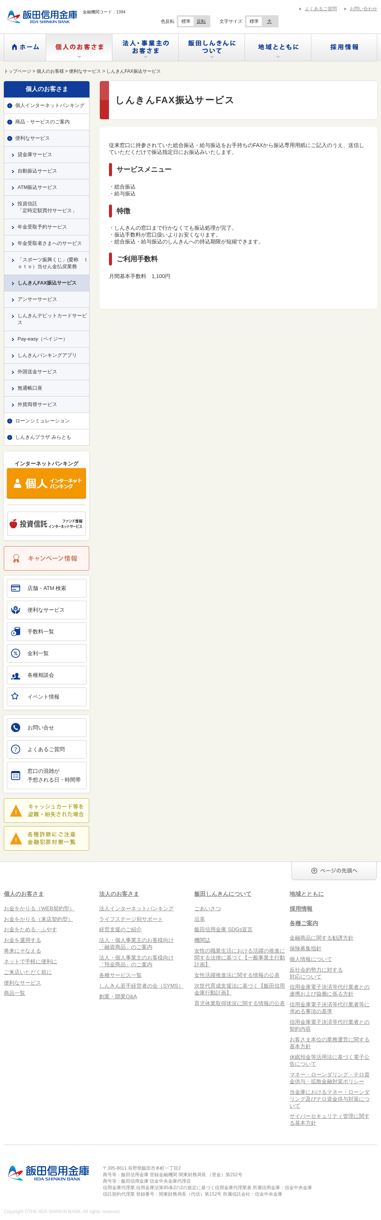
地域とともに (278, 47)
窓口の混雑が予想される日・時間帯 (46, 775)
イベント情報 (35, 696)
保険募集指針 (306, 948)
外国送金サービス (37, 371)
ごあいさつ (207, 908)
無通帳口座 (30, 388)
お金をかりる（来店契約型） (38, 919)
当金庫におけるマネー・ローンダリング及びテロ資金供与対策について (330, 1099)
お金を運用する (22, 940)
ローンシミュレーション (42, 421)
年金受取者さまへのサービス (50, 243)
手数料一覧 (32, 631)
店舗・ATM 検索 (38, 588)
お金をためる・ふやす (30, 929)
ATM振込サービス (37, 187)
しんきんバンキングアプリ (47, 355)
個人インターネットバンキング (50, 105)
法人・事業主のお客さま (145, 47)
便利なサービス (32, 138)
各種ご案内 (304, 923)
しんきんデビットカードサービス (52, 319)
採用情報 (344, 47)
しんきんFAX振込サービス (47, 283)
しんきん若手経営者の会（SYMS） (141, 986)
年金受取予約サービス (42, 227)
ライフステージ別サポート (131, 919)
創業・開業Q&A (118, 996)
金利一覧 (30, 653)
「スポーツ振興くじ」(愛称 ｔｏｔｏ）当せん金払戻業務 (53, 263)
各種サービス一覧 (120, 975)
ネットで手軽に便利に (30, 961)
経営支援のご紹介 (120, 929)
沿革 (199, 919)
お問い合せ (32, 727)
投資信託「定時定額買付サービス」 (47, 207)
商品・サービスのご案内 (42, 122)
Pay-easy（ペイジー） (43, 339)
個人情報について (311, 959)
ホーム (25, 47)
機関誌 (202, 940)
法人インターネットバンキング (136, 908)
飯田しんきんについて (212, 47)
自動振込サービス (37, 171)
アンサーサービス (37, 299)
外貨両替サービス (37, 404)
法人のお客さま (119, 894)
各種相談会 (32, 675)
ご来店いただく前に (28, 972)
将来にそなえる (22, 951)
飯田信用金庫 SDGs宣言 (223, 929)
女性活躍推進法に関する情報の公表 (237, 975)
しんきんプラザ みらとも (43, 437)
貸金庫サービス (35, 154)
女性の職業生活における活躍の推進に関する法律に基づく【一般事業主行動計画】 (239, 957)
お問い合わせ (363, 8)
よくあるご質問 (321, 8)
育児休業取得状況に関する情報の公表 (239, 1003)
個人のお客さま (79, 47)
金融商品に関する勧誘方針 (322, 938)
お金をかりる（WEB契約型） (39, 908)
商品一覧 (14, 993)
